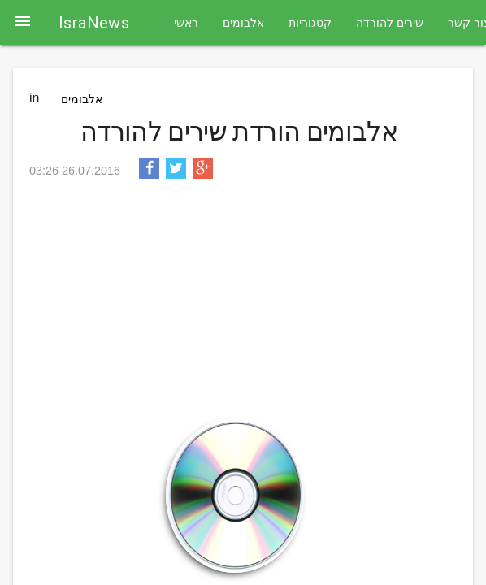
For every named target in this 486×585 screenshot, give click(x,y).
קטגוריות (310, 22)
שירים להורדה (389, 22)
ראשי (186, 22)
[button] (22, 22)
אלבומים (243, 22)
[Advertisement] (239, 304)
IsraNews (94, 22)
